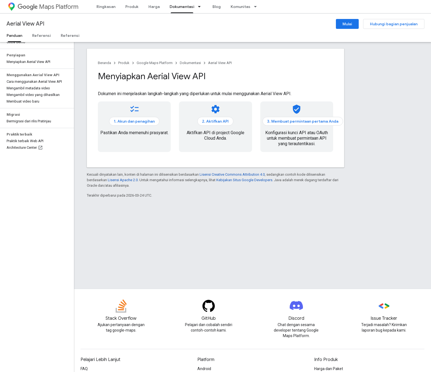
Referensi (41, 35)
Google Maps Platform (155, 63)
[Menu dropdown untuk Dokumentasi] (201, 6)
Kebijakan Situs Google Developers (244, 180)
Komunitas (240, 6)
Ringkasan (105, 6)
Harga (154, 6)
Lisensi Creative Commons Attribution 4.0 (232, 174)
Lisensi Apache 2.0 (123, 180)
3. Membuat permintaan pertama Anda (302, 121)
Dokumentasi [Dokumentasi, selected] (182, 6)
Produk (132, 6)
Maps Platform (48, 6)
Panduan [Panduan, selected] (14, 35)
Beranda (104, 63)
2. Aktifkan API (215, 121)
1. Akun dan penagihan (134, 121)
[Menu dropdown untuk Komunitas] (257, 6)
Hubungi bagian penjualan (394, 23)
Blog (216, 6)
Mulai (347, 23)
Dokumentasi (190, 63)
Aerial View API (25, 23)
